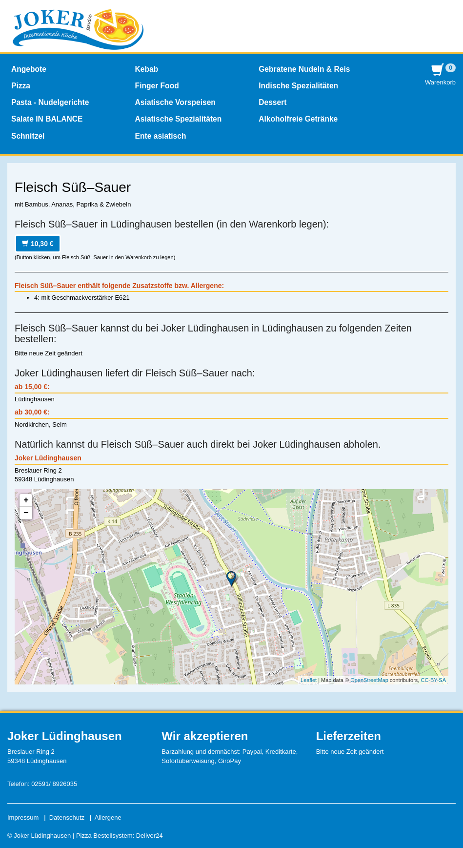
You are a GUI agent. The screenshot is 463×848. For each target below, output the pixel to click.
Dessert (272, 102)
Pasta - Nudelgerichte (50, 102)
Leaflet (309, 680)
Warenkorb (440, 74)
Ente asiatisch (160, 136)
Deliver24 (149, 835)
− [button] (26, 513)
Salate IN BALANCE (46, 119)
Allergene (108, 817)
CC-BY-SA (433, 680)
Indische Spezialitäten (298, 86)
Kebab (147, 69)
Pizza (20, 86)
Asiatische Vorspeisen (175, 102)
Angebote (28, 69)
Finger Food (157, 86)
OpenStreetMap (369, 680)
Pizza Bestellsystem (104, 835)
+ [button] (26, 500)
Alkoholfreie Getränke (298, 119)
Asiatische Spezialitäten (178, 119)
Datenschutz (66, 817)
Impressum (23, 817)
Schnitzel (27, 136)
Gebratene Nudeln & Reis (304, 69)
